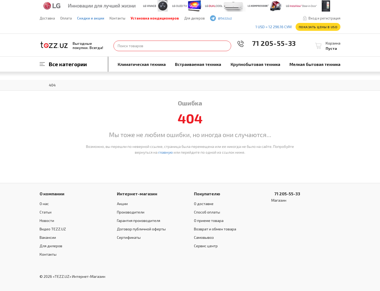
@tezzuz (225, 18)
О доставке (203, 203)
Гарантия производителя (138, 220)
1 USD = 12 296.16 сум (273, 27)
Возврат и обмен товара (215, 229)
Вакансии (48, 237)
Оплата (66, 18)
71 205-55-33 (270, 43)
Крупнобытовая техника (255, 64)
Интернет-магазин (137, 193)
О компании (52, 193)
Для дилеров (194, 18)
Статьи (45, 212)
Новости (47, 220)
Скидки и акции (90, 18)
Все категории (68, 64)
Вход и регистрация (324, 18)
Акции (122, 203)
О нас (44, 203)
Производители (130, 212)
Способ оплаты (207, 212)
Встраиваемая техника (198, 64)
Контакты (117, 18)
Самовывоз (204, 237)
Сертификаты (129, 237)
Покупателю (207, 193)
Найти (226, 46)
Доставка (47, 18)
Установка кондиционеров (155, 18)
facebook (246, 18)
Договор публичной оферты (141, 229)
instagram (261, 18)
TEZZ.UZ (54, 45)
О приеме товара (209, 220)
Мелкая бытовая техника (314, 64)
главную (165, 152)
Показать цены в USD (318, 27)
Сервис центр (206, 246)
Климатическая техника (142, 64)
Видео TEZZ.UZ (53, 229)
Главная (42, 84)
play (253, 18)
